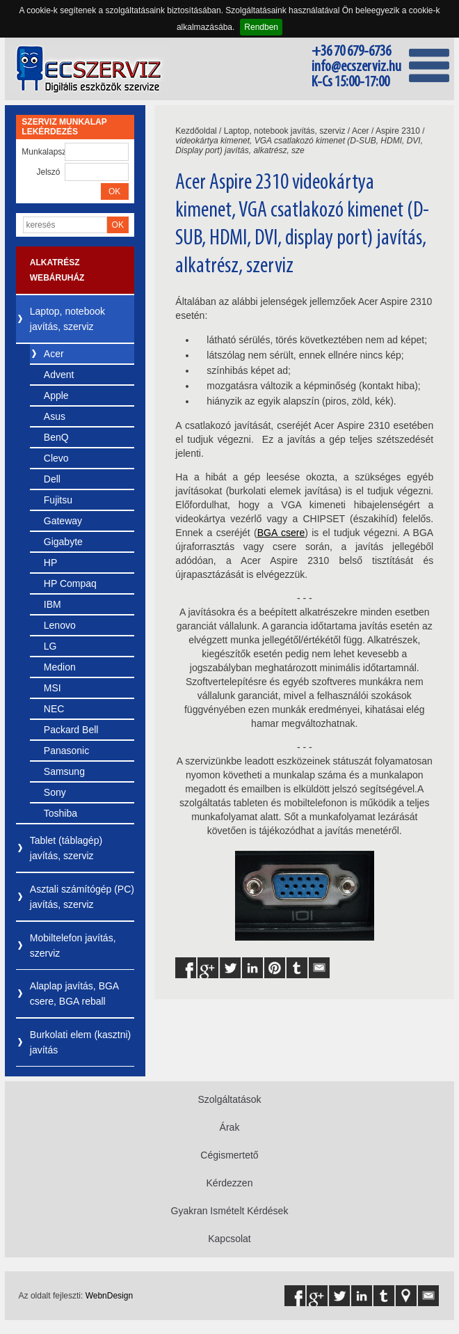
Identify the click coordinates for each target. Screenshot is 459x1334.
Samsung (64, 771)
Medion (60, 667)
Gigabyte (63, 541)
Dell (52, 479)
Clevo (56, 458)
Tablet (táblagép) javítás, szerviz (66, 848)
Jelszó (48, 172)
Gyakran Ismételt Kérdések (230, 1210)
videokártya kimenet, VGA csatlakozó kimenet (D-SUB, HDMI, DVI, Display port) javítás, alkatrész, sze (299, 145)
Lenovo (60, 625)
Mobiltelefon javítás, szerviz (73, 945)
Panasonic (66, 750)
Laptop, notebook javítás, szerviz (67, 319)
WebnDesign (109, 1296)
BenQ (56, 437)
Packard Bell (71, 729)
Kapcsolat (229, 1238)
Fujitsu (58, 499)
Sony (55, 792)
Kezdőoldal (195, 131)
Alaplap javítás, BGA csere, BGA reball (74, 993)
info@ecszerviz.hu (356, 67)
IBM (52, 604)
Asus (54, 416)
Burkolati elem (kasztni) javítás (80, 1042)
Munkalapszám (43, 152)
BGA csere (281, 532)
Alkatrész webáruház (57, 270)
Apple (56, 395)
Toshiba (60, 813)
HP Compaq (70, 583)
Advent (59, 374)
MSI (52, 687)
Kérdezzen (230, 1182)
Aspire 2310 (398, 131)
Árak (230, 1127)
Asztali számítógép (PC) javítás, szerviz (82, 897)
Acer (54, 353)
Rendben (261, 27)
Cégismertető (229, 1155)
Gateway (63, 520)
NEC (54, 708)
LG (50, 646)
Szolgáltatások (229, 1099)
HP (50, 562)
